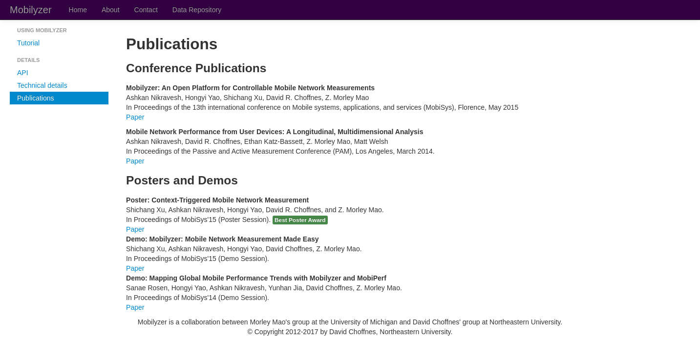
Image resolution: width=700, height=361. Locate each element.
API (22, 73)
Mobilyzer (31, 9)
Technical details (42, 85)
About (111, 10)
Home (78, 10)
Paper (135, 117)
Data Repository (196, 10)
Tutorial (28, 43)
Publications (35, 98)
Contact (146, 10)
